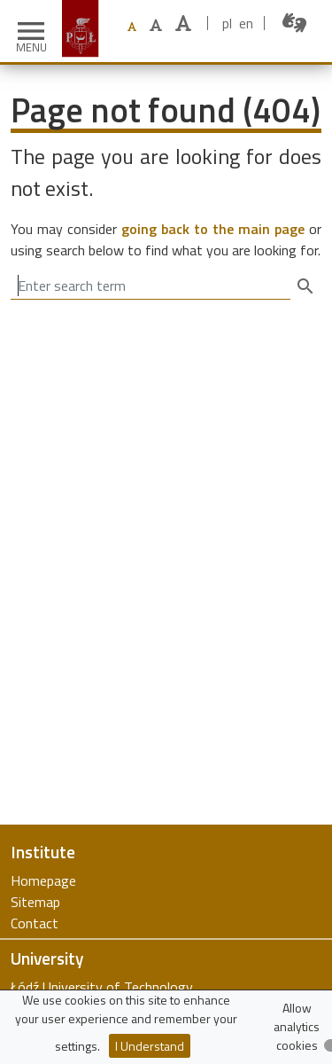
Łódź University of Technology (102, 987)
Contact (34, 923)
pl (227, 23)
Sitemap (35, 901)
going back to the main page (213, 228)
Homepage (43, 880)
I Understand (149, 1046)
